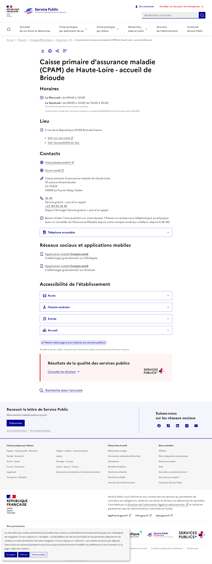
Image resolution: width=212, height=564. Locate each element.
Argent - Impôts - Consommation (72, 450)
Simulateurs (113, 461)
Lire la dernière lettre (17, 430)
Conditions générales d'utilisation (167, 548)
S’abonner (15, 423)
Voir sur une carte (60, 138)
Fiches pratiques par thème (106, 29)
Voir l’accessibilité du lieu (63, 143)
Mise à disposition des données (173, 456)
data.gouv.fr (164, 515)
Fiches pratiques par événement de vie (71, 29)
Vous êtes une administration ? (173, 472)
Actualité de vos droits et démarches (35, 29)
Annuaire (22, 40)
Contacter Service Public (195, 29)
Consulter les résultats (62, 372)
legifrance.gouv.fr (119, 515)
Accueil (10, 40)
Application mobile (66, 254)
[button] (65, 51)
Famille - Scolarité (15, 456)
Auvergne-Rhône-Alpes (41, 40)
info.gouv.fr (143, 515)
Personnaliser (39, 554)
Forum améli (54, 170)
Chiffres (162, 450)
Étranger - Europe (64, 461)
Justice (59, 456)
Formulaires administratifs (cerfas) (124, 456)
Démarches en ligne (117, 450)
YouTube (196, 425)
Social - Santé (13, 461)
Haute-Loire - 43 (64, 40)
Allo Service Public (117, 477)
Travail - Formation (16, 466)
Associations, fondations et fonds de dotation (78, 472)
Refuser (24, 554)
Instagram (187, 425)
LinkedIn (177, 425)
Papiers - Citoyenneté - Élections (22, 450)
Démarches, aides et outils (136, 29)
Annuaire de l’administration (167, 29)
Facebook (159, 425)
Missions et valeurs (167, 461)
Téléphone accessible (59, 232)
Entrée (49, 319)
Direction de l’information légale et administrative (158, 504)
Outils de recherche (117, 472)
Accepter (10, 554)
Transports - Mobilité (16, 477)
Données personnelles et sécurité (131, 548)
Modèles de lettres (117, 466)
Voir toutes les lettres (40, 430)
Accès (49, 296)
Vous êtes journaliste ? (169, 477)
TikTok (168, 425)
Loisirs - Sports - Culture (67, 466)
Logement (11, 472)
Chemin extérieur (56, 307)
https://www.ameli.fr (59, 162)
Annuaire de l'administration (121, 482)
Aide (161, 466)
